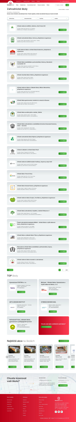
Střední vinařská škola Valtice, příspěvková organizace (32, 75)
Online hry (40, 413)
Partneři (24, 413)
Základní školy (9, 402)
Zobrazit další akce (63, 340)
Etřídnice (40, 402)
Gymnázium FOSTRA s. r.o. (17, 282)
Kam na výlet (41, 415)
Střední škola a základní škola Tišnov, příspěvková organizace (34, 235)
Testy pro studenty (41, 4)
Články (48, 4)
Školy (17, 4)
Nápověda (24, 410)
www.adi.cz (21, 307)
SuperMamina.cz (41, 410)
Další (69, 357)
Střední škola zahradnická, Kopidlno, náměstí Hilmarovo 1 (33, 210)
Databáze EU (18, 1)
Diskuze (24, 408)
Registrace (25, 399)
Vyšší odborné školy (10, 408)
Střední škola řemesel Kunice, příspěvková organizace (32, 185)
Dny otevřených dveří (31, 4)
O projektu (24, 406)
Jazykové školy (9, 406)
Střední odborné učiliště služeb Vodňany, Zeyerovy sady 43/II (34, 161)
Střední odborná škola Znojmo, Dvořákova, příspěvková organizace (36, 197)
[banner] (10, 3)
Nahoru (10, 269)
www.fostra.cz (21, 287)
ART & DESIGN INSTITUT (17, 302)
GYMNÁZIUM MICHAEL (48, 302)
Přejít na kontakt (63, 385)
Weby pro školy (41, 399)
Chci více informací (46, 326)
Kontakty (24, 415)
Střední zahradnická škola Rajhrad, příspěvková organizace (34, 136)
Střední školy (9, 404)
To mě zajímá (62, 29)
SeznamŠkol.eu (9, 12)
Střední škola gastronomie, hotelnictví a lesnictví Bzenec (33, 100)
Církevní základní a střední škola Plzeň (28, 149)
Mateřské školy (9, 399)
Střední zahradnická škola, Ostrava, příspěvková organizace (34, 38)
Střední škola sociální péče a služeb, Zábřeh (29, 112)
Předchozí (7, 357)
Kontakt (38, 1)
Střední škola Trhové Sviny (24, 173)
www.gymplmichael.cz (55, 307)
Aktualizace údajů (26, 402)
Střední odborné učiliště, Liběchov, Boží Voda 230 (31, 26)
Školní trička (41, 406)
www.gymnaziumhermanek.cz (24, 326)
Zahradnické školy (16, 12)
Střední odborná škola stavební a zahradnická (30, 259)
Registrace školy (26, 1)
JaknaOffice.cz (41, 408)
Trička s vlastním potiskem (43, 404)
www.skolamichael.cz (54, 289)
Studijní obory (22, 4)
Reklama (33, 1)
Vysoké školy (9, 410)
